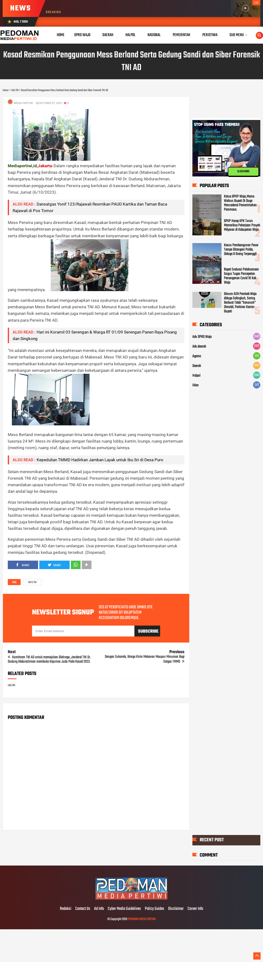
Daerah (196, 366)
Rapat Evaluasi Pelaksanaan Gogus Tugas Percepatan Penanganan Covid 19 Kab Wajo (241, 276)
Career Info (195, 909)
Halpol (196, 376)
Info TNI (32, 582)
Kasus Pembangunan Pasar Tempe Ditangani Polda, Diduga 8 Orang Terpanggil (241, 249)
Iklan (195, 385)
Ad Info (99, 909)
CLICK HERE (243, 171)
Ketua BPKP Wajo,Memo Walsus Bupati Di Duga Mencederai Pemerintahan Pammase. (240, 203)
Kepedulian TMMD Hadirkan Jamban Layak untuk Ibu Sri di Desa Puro (100, 459)
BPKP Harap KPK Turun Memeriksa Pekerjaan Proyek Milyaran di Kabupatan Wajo (242, 225)
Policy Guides (154, 909)
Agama (196, 356)
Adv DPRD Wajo (202, 337)
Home (61, 35)
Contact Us (82, 909)
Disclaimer (176, 909)
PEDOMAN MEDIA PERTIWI (142, 919)
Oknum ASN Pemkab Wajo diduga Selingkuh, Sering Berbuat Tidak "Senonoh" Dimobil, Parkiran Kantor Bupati (240, 303)
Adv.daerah (199, 346)
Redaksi (65, 909)
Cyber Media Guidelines (124, 909)
